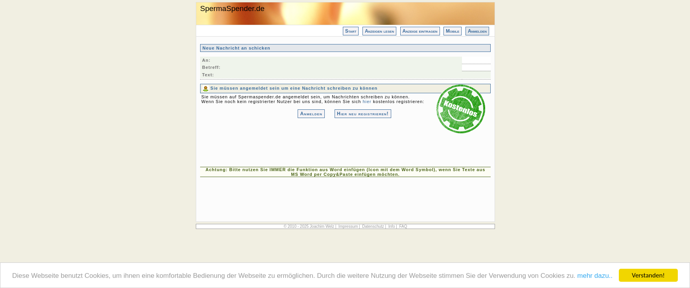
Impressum (348, 226)
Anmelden (477, 31)
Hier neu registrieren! (363, 113)
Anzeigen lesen (379, 31)
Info (391, 226)
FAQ (403, 226)
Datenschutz (373, 226)
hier (366, 101)
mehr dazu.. (595, 276)
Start (351, 31)
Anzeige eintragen (420, 31)
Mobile (452, 31)
